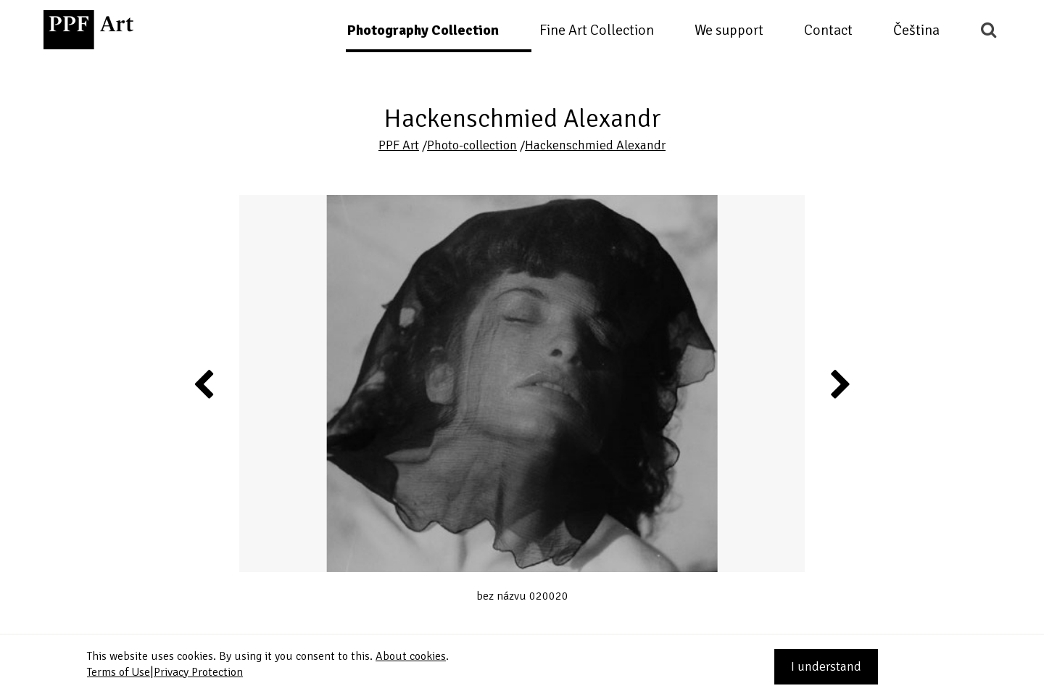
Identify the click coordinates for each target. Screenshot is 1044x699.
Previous (204, 383)
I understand (826, 666)
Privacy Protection (198, 672)
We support (729, 30)
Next (839, 383)
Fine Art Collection (596, 30)
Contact (828, 30)
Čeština (916, 30)
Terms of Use (118, 672)
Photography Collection (423, 30)
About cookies (411, 656)
